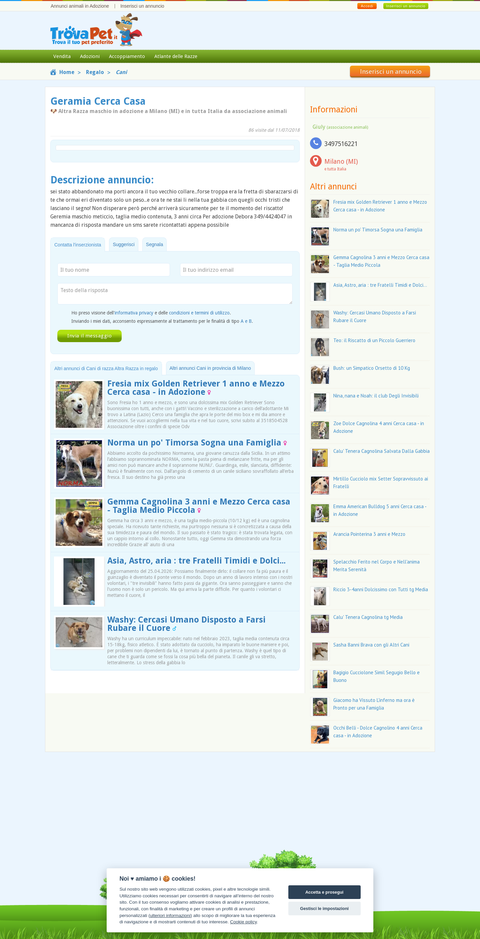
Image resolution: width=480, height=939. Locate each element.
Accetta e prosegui (324, 892)
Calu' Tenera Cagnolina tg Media (368, 617)
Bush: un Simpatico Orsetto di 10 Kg (371, 368)
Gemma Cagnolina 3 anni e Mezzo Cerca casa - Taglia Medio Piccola (198, 506)
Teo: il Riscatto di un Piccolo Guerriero (374, 340)
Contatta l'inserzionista (77, 244)
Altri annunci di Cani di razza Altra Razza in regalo (106, 368)
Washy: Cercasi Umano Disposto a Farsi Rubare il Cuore (186, 624)
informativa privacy (134, 312)
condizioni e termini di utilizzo (199, 312)
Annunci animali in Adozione (80, 6)
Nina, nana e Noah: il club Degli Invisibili (376, 395)
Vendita (62, 56)
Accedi (367, 6)
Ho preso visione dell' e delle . (151, 312)
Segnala (154, 244)
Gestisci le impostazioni (324, 908)
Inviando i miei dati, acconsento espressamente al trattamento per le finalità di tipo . (162, 321)
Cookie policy (243, 921)
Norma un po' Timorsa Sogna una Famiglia (197, 442)
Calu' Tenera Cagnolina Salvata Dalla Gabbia (381, 451)
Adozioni (90, 56)
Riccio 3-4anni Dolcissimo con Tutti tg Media (380, 589)
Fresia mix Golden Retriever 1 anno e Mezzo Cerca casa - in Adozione (196, 388)
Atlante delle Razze (175, 56)
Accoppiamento (127, 56)
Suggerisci (123, 244)
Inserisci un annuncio (142, 6)
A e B (246, 321)
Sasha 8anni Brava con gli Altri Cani (371, 645)
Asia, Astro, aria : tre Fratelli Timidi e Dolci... (196, 561)
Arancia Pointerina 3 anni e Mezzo (369, 534)
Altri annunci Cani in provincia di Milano (210, 368)
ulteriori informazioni (170, 915)
